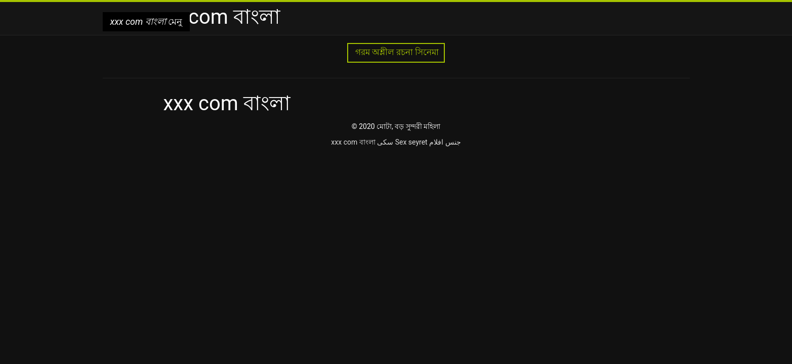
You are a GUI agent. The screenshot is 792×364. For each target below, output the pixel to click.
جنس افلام (445, 142)
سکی (385, 142)
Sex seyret (411, 142)
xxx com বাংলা (353, 142)
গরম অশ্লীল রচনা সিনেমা (396, 52)
